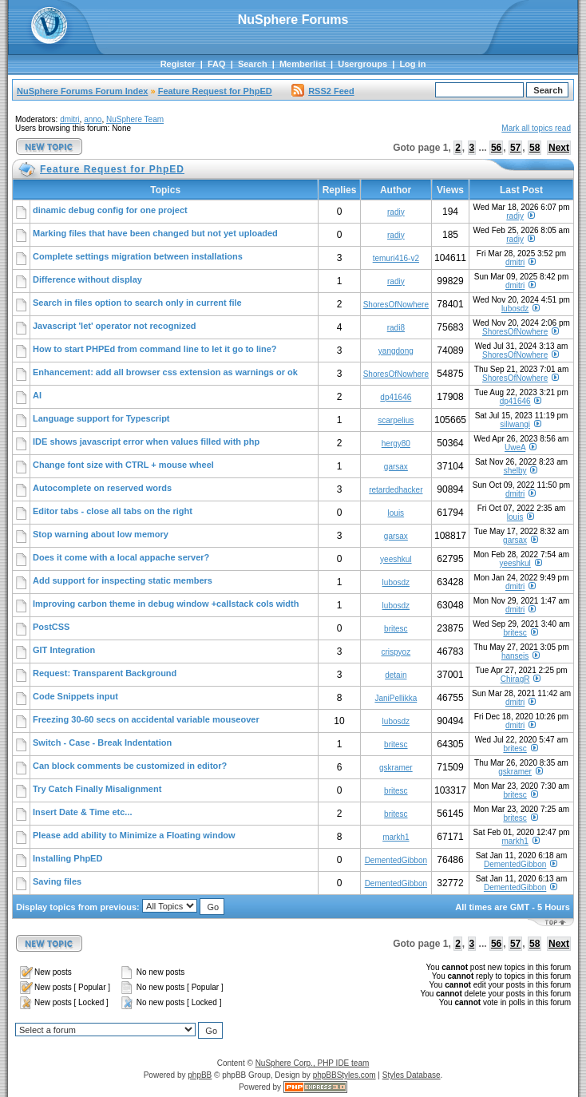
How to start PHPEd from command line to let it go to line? (155, 349)
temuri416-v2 (396, 258)
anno (92, 119)
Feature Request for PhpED (215, 91)
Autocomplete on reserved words (102, 488)
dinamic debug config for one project (110, 210)
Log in (412, 64)
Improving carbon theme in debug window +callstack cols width (166, 603)
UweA (515, 447)
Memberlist (302, 64)
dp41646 (395, 397)
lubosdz (515, 308)
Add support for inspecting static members (122, 580)
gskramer (396, 767)
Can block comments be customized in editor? (130, 765)
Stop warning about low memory (100, 534)
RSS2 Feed (322, 91)
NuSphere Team (135, 119)
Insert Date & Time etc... (83, 812)
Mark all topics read (536, 128)
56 (496, 147)
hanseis (515, 655)
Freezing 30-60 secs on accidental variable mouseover (146, 719)
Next (558, 147)
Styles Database (411, 1075)
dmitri (69, 119)
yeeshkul (395, 559)
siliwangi (515, 424)
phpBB (200, 1075)
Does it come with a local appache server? (121, 557)
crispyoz (395, 652)
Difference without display (87, 279)
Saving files (57, 881)
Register (178, 64)
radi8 (396, 327)
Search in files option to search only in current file (137, 302)
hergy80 (396, 443)
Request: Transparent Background (104, 673)
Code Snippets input (75, 696)
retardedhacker (395, 489)
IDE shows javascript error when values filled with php (146, 441)
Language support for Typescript (101, 418)
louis (396, 513)
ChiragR (515, 679)
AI (37, 395)
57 (515, 147)
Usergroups (362, 64)
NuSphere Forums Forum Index (82, 91)
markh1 (395, 837)
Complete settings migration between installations (138, 256)
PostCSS (51, 627)
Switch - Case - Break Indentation (102, 742)
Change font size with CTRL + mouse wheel (123, 464)
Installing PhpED (67, 858)
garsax (396, 466)
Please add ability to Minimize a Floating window (134, 835)
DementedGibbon (396, 860)
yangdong (396, 351)
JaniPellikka (395, 698)
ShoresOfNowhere (396, 304)
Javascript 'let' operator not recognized (114, 326)
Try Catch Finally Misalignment (97, 789)
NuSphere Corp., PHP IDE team (312, 1063)
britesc (395, 628)
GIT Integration (64, 650)
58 (534, 147)
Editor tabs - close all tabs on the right (112, 511)
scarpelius (396, 420)
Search (252, 64)
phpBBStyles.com (344, 1075)
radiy (396, 212)
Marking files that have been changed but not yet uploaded (155, 233)
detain (395, 675)
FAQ (217, 64)
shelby (515, 470)
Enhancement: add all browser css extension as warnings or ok (165, 372)
